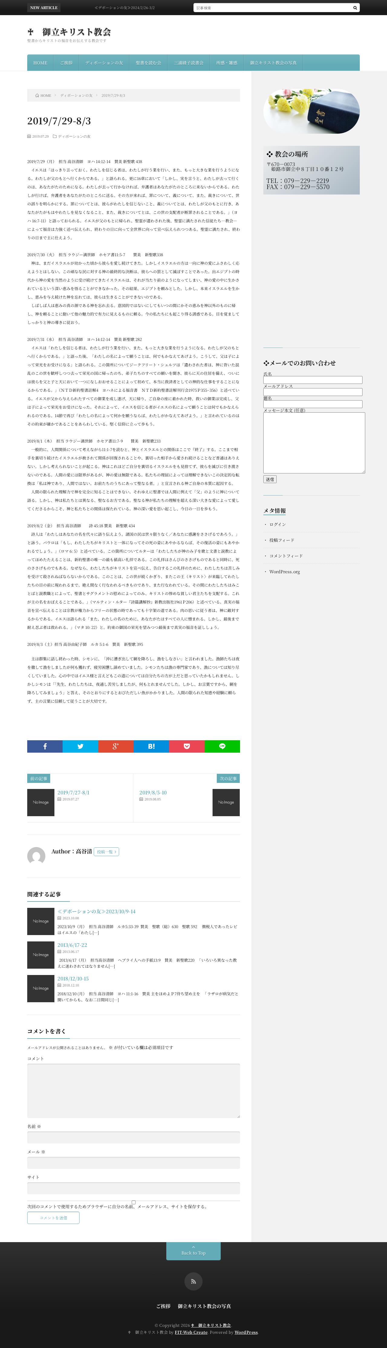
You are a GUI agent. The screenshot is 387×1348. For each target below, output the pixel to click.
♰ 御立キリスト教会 (69, 31)
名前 (34, 1126)
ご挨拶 (66, 63)
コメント (35, 1058)
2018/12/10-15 (73, 978)
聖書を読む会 (148, 63)
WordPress (246, 1332)
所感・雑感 (226, 63)
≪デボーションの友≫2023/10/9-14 (96, 911)
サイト (33, 1177)
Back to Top (193, 1253)
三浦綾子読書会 (188, 63)
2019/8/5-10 (153, 792)
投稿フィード (281, 540)
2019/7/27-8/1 (73, 792)
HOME (40, 63)
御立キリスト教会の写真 (273, 63)
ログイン (277, 524)
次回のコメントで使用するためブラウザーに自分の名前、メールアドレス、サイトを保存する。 (118, 1206)
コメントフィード (286, 556)
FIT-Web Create (191, 1332)
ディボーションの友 (104, 63)
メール (36, 1152)
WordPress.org (284, 571)
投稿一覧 (105, 852)
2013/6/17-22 (72, 944)
